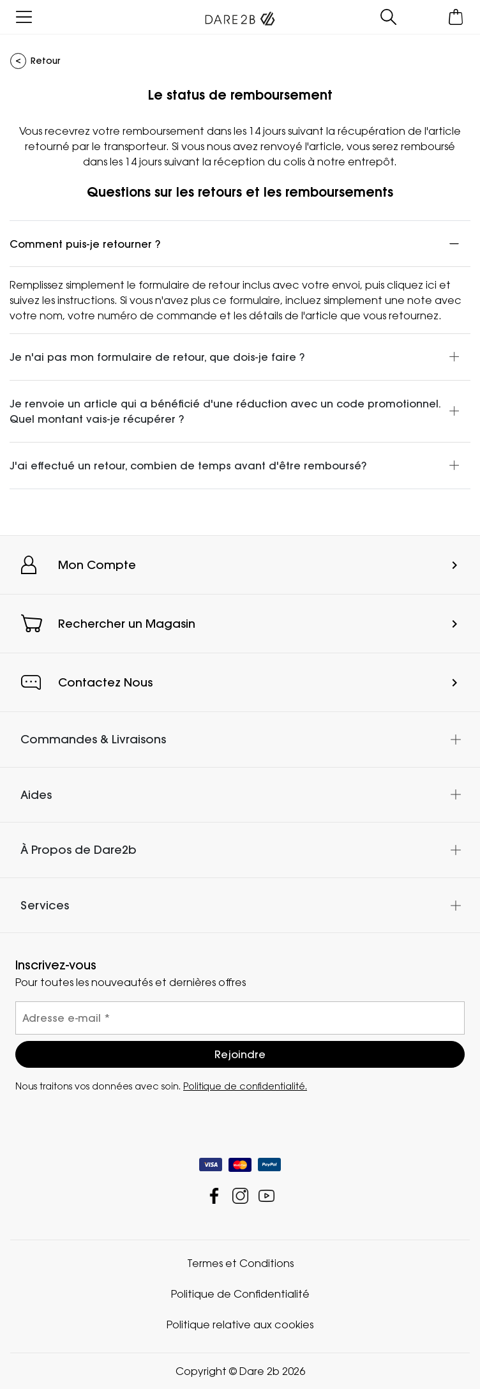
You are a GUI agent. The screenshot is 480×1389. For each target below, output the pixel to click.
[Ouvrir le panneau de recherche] (388, 17)
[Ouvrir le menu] (24, 17)
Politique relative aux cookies (240, 1324)
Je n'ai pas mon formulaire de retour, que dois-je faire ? (157, 357)
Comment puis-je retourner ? (85, 244)
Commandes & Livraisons (93, 739)
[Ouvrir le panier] (456, 17)
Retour (46, 60)
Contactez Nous (105, 682)
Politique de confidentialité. (245, 1086)
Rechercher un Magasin (126, 623)
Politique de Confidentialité (240, 1293)
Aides (36, 794)
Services (44, 905)
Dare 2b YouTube (266, 1196)
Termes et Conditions (240, 1263)
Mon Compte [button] (97, 565)
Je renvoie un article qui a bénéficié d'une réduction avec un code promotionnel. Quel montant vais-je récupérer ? (225, 411)
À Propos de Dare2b (78, 849)
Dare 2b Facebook (214, 1196)
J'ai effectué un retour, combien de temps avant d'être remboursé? (188, 465)
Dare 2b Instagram (240, 1196)
